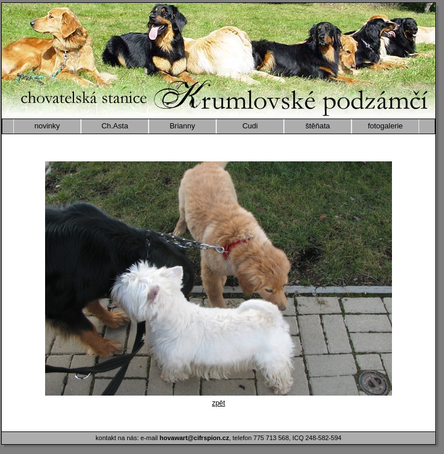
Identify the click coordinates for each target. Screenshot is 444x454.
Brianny (182, 125)
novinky (47, 125)
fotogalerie (385, 125)
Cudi (250, 125)
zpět (218, 403)
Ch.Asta (114, 125)
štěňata (317, 125)
